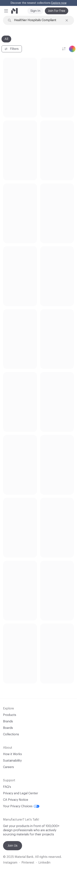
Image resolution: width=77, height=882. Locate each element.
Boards (8, 727)
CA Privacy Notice (15, 799)
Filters (11, 49)
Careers (8, 767)
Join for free (56, 10)
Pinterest (27, 862)
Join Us (12, 845)
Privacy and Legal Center (20, 793)
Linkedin (44, 862)
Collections (11, 734)
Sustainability (12, 760)
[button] (6, 11)
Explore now (59, 3)
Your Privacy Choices (21, 806)
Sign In (35, 10)
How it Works (12, 754)
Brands (8, 721)
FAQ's (7, 786)
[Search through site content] (38, 20)
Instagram (10, 862)
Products (9, 714)
